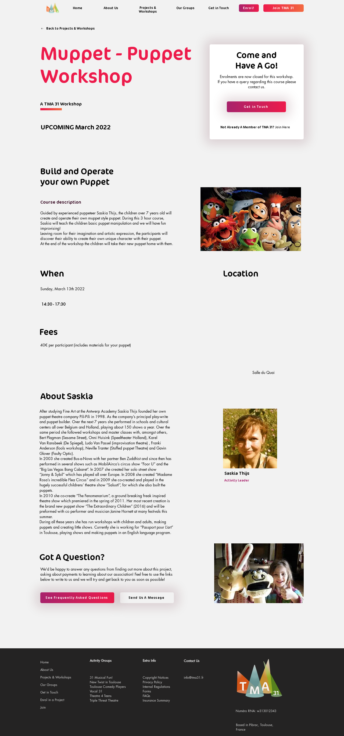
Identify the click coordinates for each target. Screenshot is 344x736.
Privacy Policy (152, 682)
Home (44, 662)
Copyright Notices (156, 677)
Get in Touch (49, 692)
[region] (77, 8)
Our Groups (48, 684)
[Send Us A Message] (147, 597)
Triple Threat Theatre (104, 700)
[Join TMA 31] (283, 8)
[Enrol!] (249, 8)
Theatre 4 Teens (101, 695)
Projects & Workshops (55, 677)
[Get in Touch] (256, 106)
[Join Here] (281, 127)
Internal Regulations (156, 686)
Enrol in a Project (52, 700)
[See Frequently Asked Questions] (77, 597)
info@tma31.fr (193, 677)
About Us (46, 669)
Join (43, 707)
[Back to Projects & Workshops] (67, 28)
